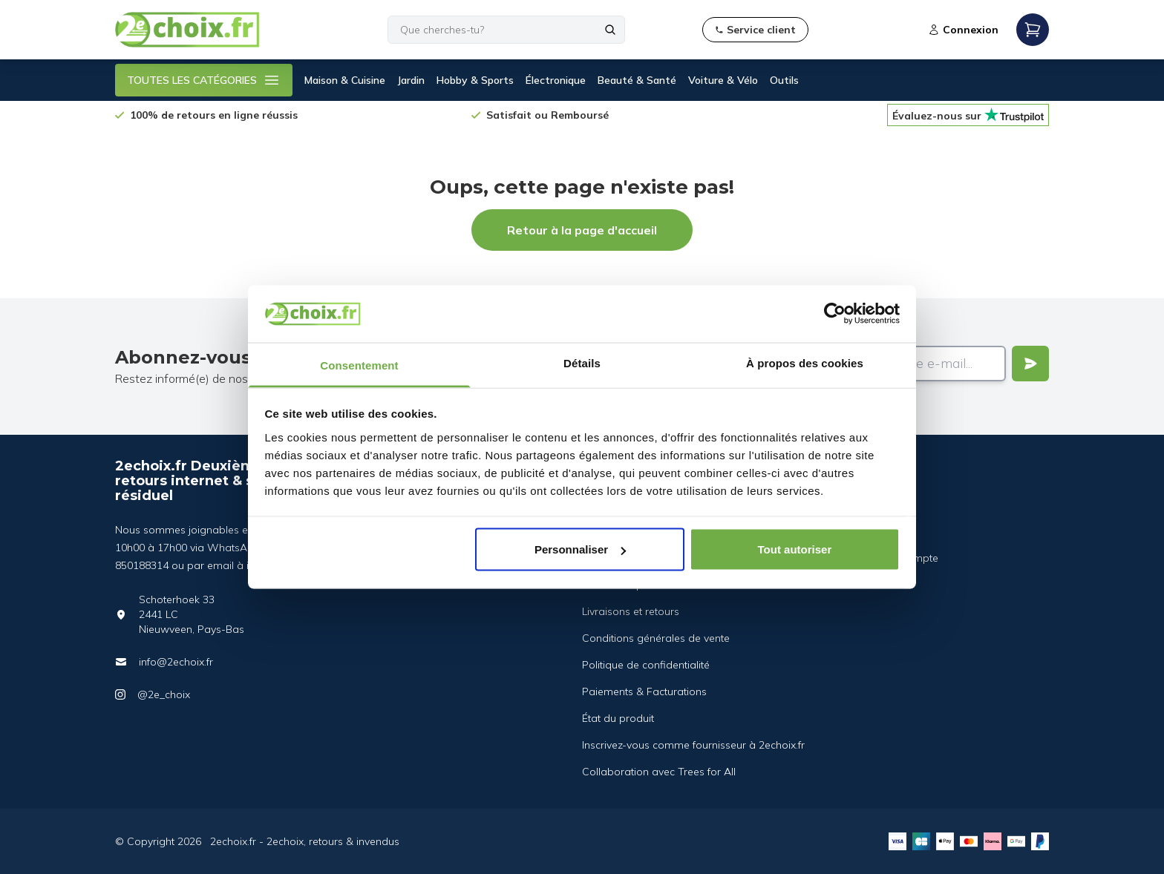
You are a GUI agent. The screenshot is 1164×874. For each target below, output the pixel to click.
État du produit (618, 718)
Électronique (556, 80)
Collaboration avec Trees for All (659, 771)
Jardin (411, 80)
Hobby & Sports (475, 80)
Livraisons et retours (630, 611)
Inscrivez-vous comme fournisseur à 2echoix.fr (693, 745)
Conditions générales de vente (656, 638)
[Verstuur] (1030, 363)
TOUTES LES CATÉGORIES (204, 80)
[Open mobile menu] (1032, 29)
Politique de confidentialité (646, 664)
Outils (784, 80)
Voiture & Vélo (723, 80)
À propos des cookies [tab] (804, 362)
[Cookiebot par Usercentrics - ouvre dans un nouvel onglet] (835, 314)
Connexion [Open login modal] (963, 29)
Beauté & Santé (637, 80)
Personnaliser (580, 549)
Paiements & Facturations (644, 691)
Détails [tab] (582, 362)
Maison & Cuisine (344, 80)
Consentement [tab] (359, 364)
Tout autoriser (795, 549)
